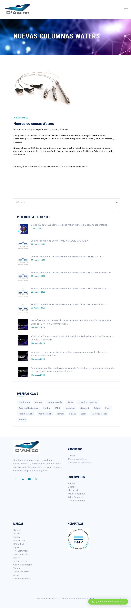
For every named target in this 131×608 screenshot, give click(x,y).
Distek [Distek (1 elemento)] (70, 402)
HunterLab (19, 540)
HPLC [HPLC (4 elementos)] (57, 408)
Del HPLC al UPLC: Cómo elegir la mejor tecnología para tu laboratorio (69, 225)
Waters (71, 483)
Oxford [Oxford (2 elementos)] (97, 408)
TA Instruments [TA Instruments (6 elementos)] (99, 414)
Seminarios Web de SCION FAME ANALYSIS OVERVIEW (60, 240)
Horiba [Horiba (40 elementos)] (46, 408)
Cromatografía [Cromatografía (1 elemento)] (54, 402)
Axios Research (76, 497)
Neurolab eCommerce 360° (79, 598)
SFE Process (20, 561)
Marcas (71, 455)
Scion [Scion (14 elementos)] (83, 414)
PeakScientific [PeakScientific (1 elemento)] (45, 414)
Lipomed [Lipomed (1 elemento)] (84, 408)
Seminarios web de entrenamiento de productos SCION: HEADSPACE (67, 256)
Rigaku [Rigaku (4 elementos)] (72, 414)
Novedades (22, 118)
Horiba (17, 537)
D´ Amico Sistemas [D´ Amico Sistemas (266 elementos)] (87, 402)
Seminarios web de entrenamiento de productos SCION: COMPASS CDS (69, 288)
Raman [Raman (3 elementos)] (60, 414)
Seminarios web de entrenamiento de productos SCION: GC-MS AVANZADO (71, 272)
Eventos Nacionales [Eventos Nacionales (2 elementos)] (28, 408)
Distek (16, 558)
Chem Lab (73, 490)
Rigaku (16, 547)
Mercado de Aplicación (80, 462)
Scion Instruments (22, 564)
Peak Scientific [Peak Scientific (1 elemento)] (26, 414)
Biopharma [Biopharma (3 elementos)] (24, 402)
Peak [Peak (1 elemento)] (107, 408)
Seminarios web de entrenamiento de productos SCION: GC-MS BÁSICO (69, 304)
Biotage (72, 487)
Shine (16, 575)
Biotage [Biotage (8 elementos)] (38, 402)
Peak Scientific (21, 554)
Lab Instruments (76, 500)
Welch (16, 568)
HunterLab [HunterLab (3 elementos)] (70, 408)
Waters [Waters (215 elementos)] (22, 419)
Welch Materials (76, 493)
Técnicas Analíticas (78, 459)
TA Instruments (21, 551)
